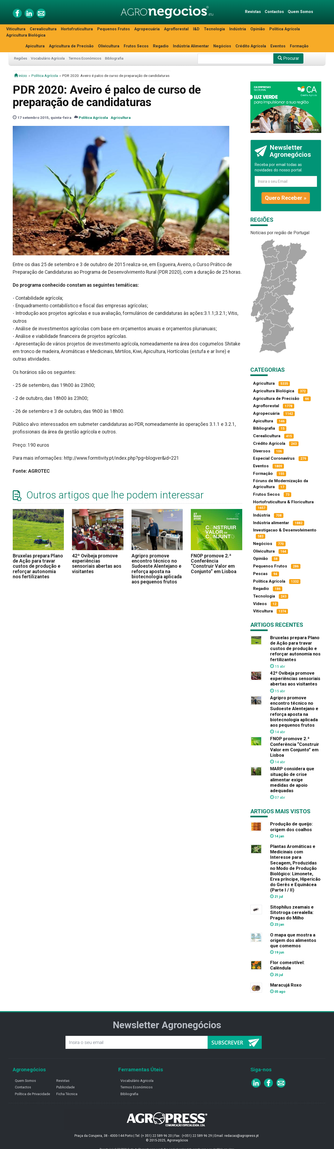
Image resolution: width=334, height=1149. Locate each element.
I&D (196, 29)
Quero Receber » (285, 198)
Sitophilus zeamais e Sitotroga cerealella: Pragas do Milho (292, 912)
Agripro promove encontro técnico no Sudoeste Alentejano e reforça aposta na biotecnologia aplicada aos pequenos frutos (157, 569)
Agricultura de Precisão (71, 46)
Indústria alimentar (271, 522)
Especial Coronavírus (274, 458)
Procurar (288, 58)
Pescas (260, 573)
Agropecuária (147, 29)
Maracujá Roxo (286, 985)
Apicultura (35, 46)
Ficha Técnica (66, 1094)
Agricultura (121, 117)
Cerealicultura (43, 29)
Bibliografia (114, 58)
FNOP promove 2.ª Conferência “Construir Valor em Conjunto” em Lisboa (213, 563)
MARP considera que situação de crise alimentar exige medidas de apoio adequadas (292, 779)
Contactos (274, 11)
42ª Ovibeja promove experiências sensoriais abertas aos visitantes (96, 563)
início (20, 75)
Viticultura (15, 29)
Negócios (222, 46)
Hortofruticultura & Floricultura (283, 502)
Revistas (253, 11)
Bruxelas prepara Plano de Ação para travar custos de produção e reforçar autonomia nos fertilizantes (38, 566)
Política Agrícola (284, 29)
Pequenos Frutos (113, 29)
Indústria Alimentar (191, 46)
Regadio (161, 46)
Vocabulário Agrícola (48, 58)
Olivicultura (108, 46)
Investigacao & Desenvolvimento (284, 530)
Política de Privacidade (32, 1094)
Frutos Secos (136, 46)
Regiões (20, 58)
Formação (299, 46)
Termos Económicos (84, 58)
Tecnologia (214, 29)
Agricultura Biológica (25, 35)
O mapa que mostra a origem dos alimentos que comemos (293, 940)
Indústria (237, 29)
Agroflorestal (176, 29)
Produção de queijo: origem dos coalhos (291, 826)
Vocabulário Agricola (136, 1081)
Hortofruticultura (77, 29)
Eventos (278, 46)
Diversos (261, 451)
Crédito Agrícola (250, 46)
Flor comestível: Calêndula (287, 965)
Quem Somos (300, 11)
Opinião (257, 29)
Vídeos (260, 603)
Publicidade (65, 1087)
